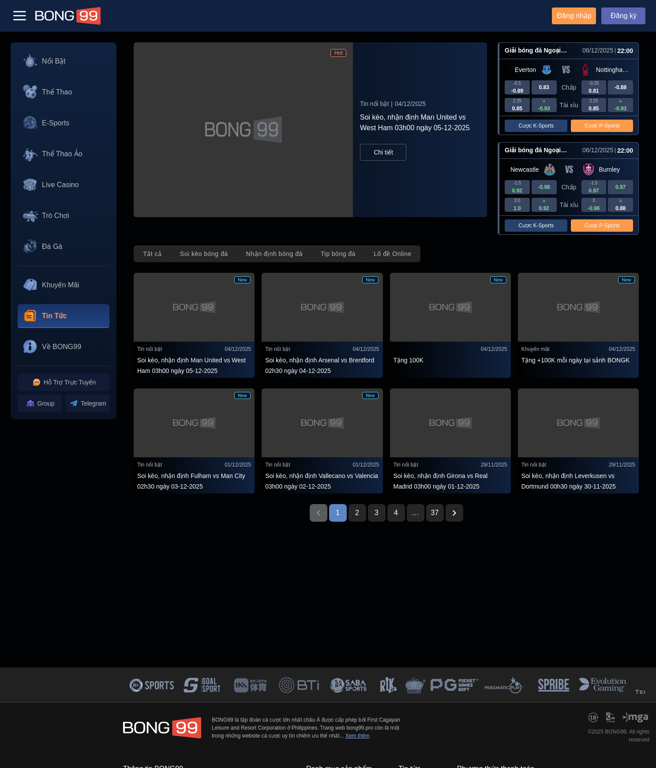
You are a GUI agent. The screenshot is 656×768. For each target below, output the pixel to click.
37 (435, 512)
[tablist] (277, 253)
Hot (338, 53)
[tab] (152, 253)
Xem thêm (357, 736)
